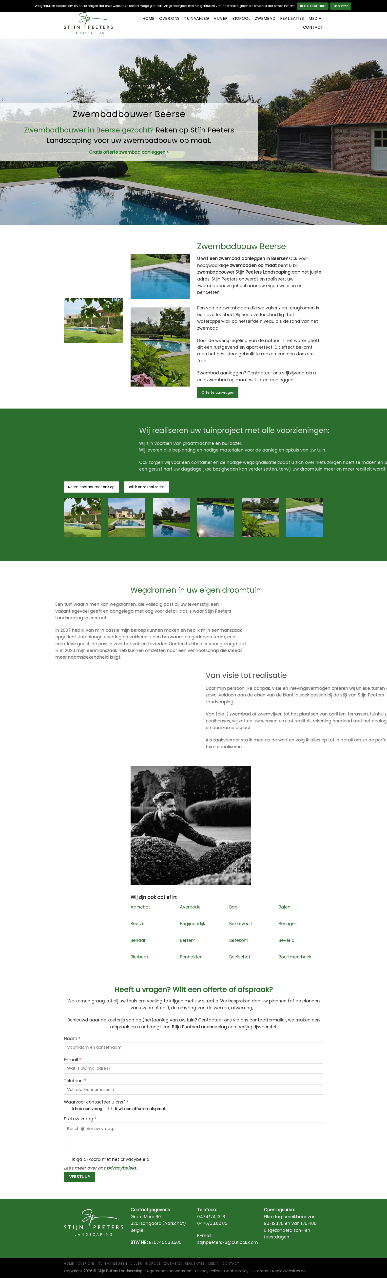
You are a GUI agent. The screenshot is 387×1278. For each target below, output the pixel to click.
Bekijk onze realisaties (146, 486)
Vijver (221, 18)
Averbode (190, 907)
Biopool (241, 18)
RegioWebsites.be (289, 1271)
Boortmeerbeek (295, 957)
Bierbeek (140, 957)
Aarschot (140, 907)
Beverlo (286, 940)
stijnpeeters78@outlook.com (227, 1242)
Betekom (238, 940)
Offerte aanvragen (217, 392)
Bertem (187, 940)
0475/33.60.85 (212, 1223)
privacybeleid (121, 1168)
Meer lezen (340, 6)
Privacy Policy (207, 1271)
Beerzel (138, 924)
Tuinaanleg (196, 18)
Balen (284, 907)
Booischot (239, 957)
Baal (234, 907)
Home (148, 18)
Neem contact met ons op (91, 486)
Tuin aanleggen (112, 1263)
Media (315, 18)
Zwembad (265, 18)
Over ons (169, 18)
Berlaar (138, 940)
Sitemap (260, 1271)
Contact (313, 27)
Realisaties (292, 18)
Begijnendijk (192, 924)
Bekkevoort (241, 924)
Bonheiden (191, 957)
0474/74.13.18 (211, 1217)
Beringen (288, 924)
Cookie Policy (236, 1271)
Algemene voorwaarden (168, 1271)
